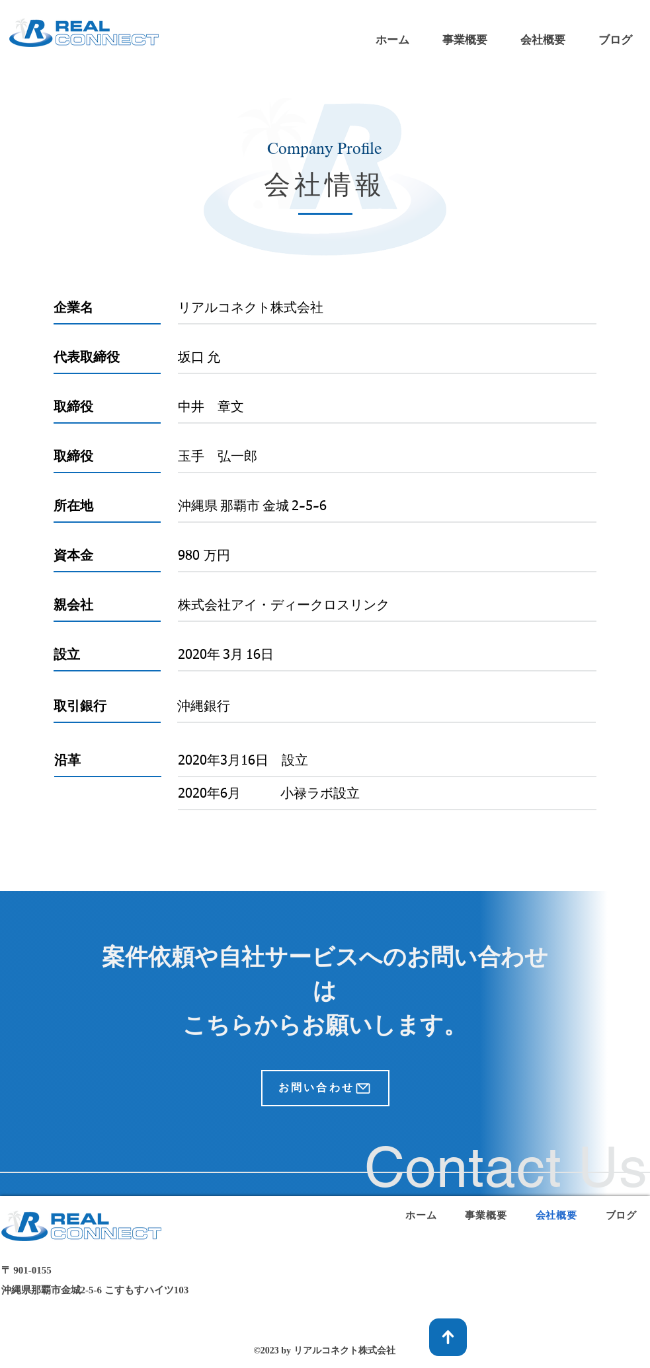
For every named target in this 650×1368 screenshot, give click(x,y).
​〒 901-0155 (26, 1270)
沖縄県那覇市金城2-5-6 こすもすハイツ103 (95, 1290)
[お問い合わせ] (325, 1088)
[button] (465, 40)
